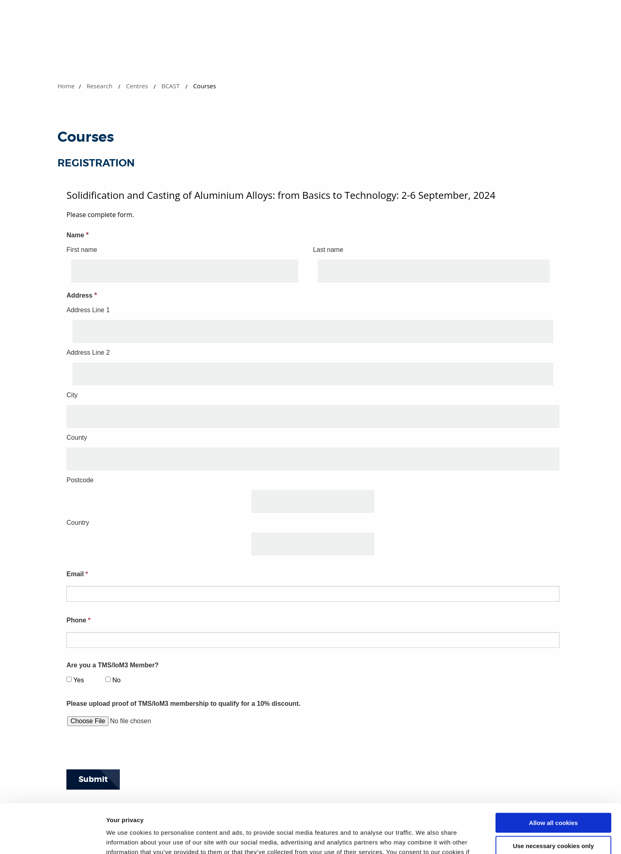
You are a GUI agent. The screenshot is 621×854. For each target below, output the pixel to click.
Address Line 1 (88, 310)
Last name (328, 249)
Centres (137, 86)
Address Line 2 (88, 352)
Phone (78, 620)
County (76, 437)
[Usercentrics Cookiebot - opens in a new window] (52, 838)
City (72, 395)
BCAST (171, 86)
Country (77, 522)
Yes (78, 680)
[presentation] (127, 750)
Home (65, 86)
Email (77, 574)
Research (100, 86)
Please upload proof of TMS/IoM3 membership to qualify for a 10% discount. (183, 703)
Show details (125, 838)
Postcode (80, 480)
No (116, 680)
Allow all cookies (553, 776)
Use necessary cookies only (553, 799)
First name (81, 249)
